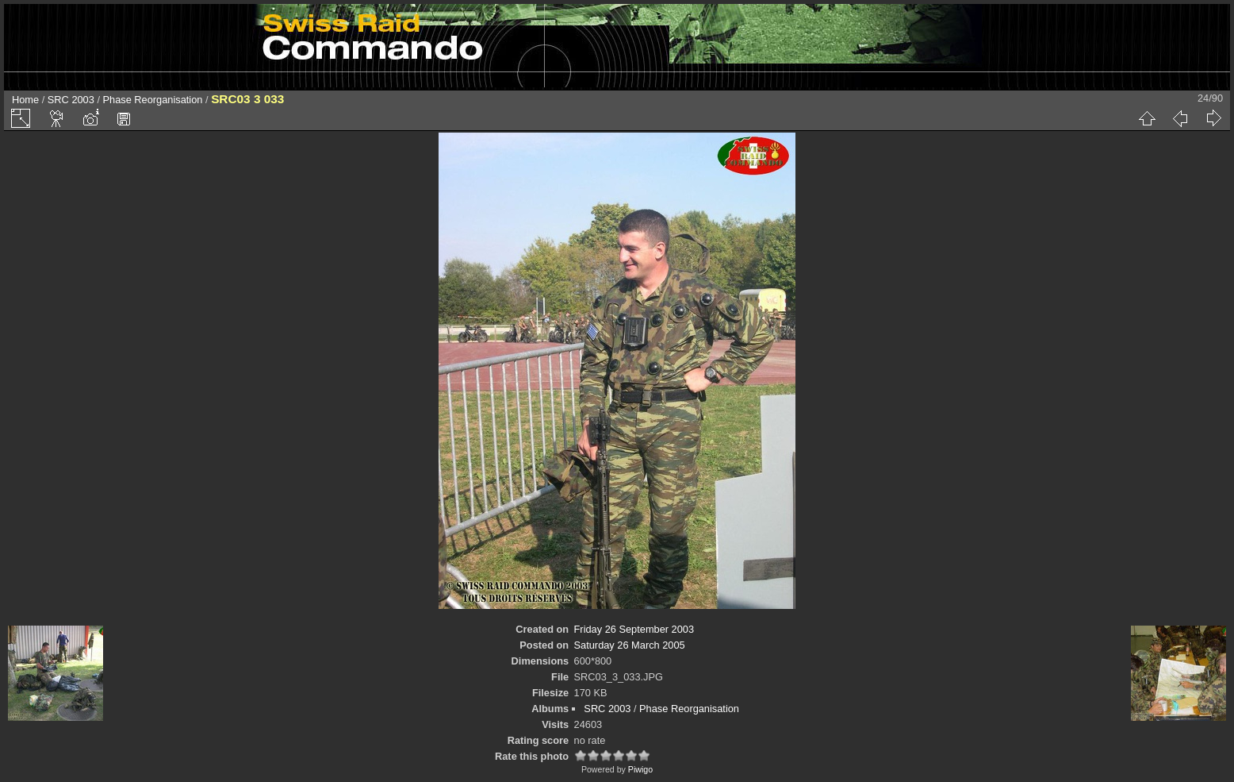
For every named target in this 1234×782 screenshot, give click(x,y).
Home (25, 100)
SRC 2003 (71, 100)
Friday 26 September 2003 (634, 629)
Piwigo (640, 769)
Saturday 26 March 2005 (629, 645)
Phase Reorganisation (153, 100)
